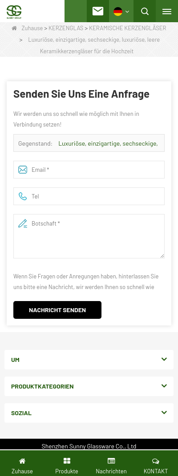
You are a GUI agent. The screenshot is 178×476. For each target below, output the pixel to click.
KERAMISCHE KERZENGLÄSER (127, 28)
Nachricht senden (57, 309)
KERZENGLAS (66, 28)
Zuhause (27, 28)
